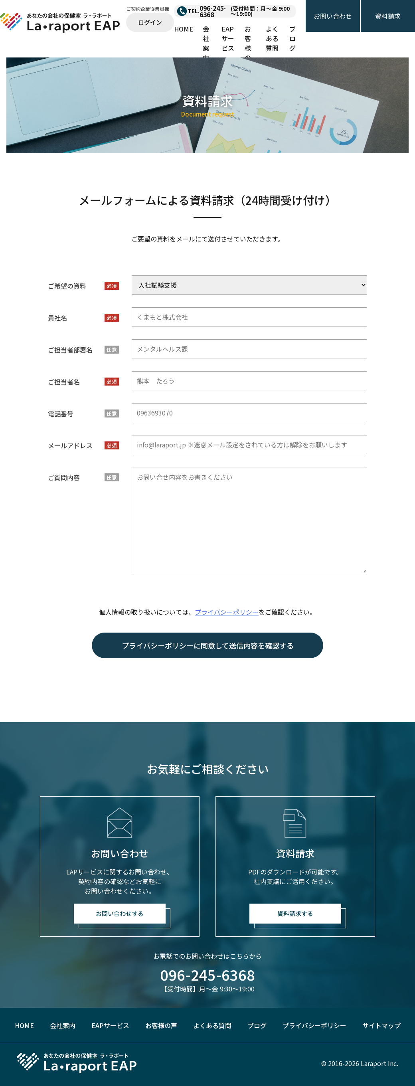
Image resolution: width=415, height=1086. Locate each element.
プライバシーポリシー (227, 612)
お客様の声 (248, 48)
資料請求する (295, 913)
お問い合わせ (333, 16)
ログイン (150, 22)
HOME (183, 29)
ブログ (292, 38)
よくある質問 (272, 38)
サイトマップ (381, 1025)
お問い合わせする (120, 913)
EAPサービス (227, 38)
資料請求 (388, 16)
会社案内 (206, 43)
